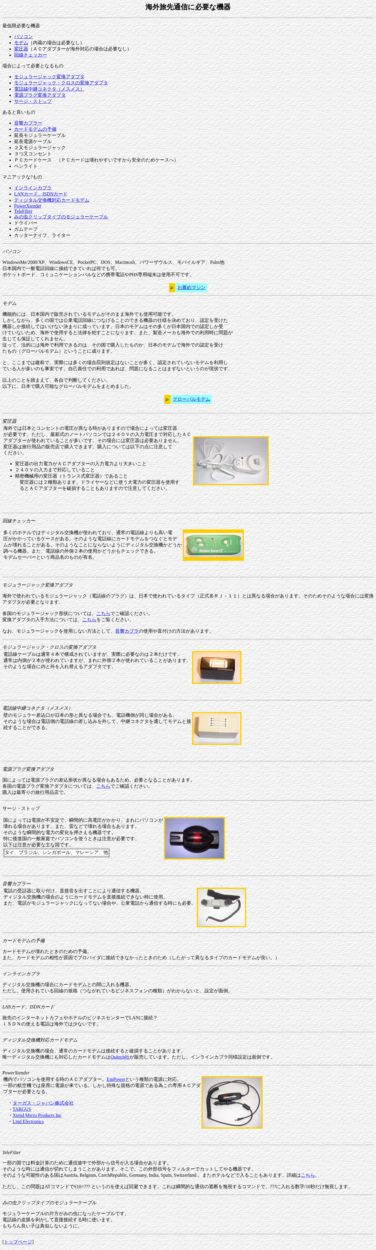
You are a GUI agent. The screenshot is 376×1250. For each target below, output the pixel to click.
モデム (21, 42)
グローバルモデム (191, 399)
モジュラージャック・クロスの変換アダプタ (61, 82)
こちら (103, 613)
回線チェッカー (30, 54)
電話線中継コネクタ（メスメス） (49, 88)
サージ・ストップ (33, 101)
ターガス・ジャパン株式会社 (43, 1102)
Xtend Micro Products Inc (37, 1115)
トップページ (18, 1241)
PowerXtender (27, 205)
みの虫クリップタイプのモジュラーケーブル (61, 216)
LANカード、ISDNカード (41, 193)
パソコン (23, 36)
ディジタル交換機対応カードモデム (51, 200)
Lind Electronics (28, 1121)
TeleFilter (23, 211)
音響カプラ (127, 631)
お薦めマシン (191, 287)
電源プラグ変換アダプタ (40, 95)
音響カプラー (28, 122)
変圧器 (21, 48)
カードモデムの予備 (35, 129)
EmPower (116, 1079)
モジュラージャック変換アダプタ (49, 76)
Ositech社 (120, 1056)
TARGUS (22, 1109)
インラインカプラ (33, 187)
